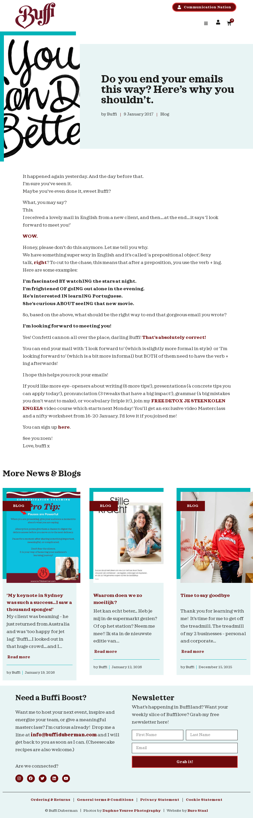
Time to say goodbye (205, 595)
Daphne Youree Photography (131, 811)
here (64, 427)
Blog (18, 506)
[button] (206, 23)
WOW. (30, 236)
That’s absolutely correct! (174, 337)
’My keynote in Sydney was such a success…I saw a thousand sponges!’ (39, 602)
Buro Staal (197, 811)
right (40, 262)
